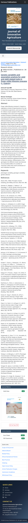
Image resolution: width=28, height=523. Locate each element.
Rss (5, 497)
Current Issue (7, 492)
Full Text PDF (14, 425)
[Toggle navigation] (25, 2)
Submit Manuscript (13, 48)
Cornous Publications (9, 2)
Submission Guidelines (8, 472)
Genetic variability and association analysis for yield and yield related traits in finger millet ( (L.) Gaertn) (14, 79)
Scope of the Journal (7, 447)
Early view (6, 495)
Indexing (4, 463)
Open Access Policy (7, 466)
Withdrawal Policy (7, 475)
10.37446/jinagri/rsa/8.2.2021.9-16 (10, 65)
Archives (6, 490)
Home (5, 488)
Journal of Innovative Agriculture (10, 62)
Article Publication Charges (9, 469)
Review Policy (6, 454)
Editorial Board (6, 450)
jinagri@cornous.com (11, 514)
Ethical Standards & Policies (10, 457)
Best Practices (6, 460)
